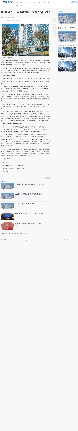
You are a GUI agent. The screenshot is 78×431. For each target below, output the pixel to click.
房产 (49, 2)
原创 (35, 2)
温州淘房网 (47, 177)
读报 (73, 2)
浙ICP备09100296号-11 (69, 239)
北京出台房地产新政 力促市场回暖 (66, 45)
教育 (54, 2)
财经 (26, 2)
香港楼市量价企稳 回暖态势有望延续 (66, 71)
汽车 (45, 2)
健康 (21, 6)
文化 (31, 2)
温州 (21, 2)
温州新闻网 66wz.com (12, 174)
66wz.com (21, 239)
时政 (16, 2)
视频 (40, 2)
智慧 (16, 6)
